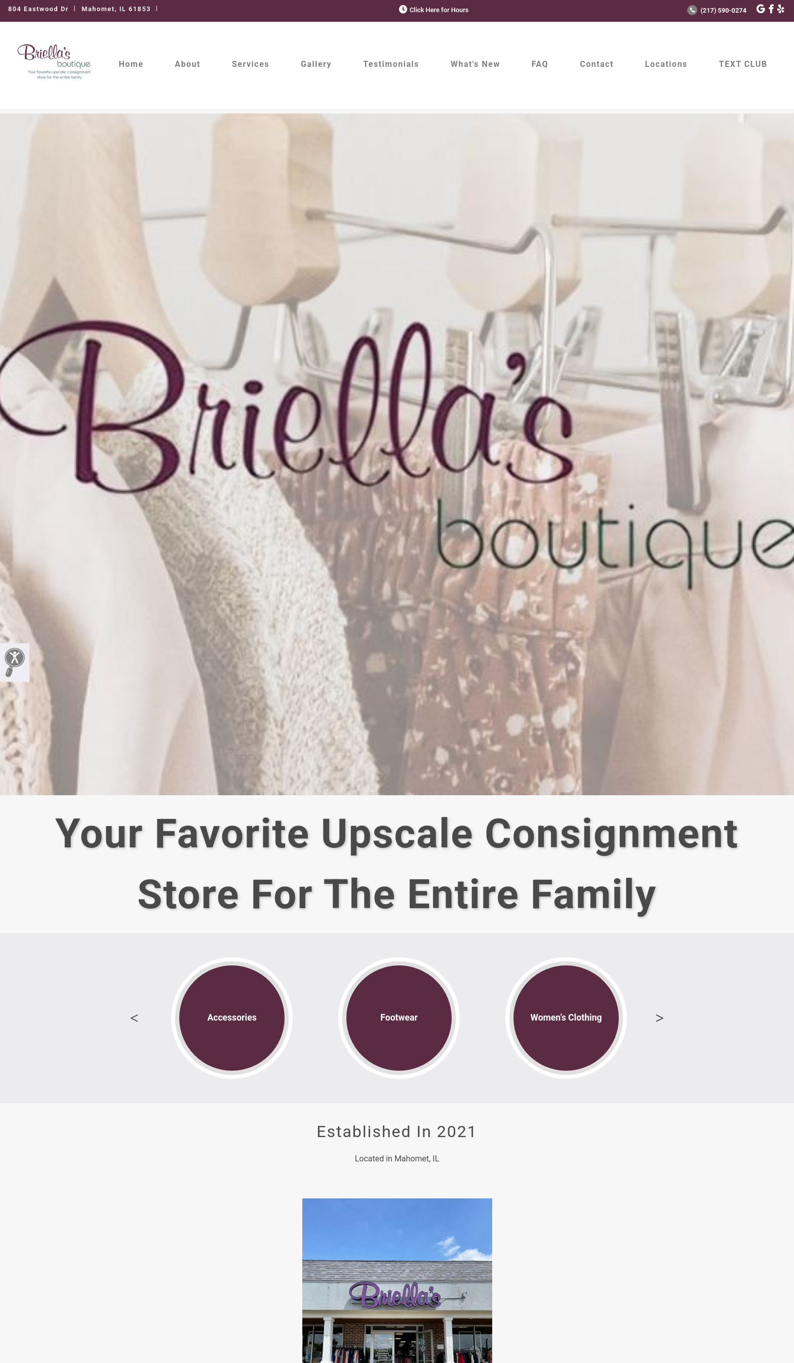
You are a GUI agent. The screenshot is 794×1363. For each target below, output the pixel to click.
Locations (666, 64)
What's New (475, 64)
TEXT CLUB (743, 64)
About (188, 64)
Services (250, 64)
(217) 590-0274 (716, 10)
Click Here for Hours (432, 10)
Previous (134, 1018)
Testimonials (391, 64)
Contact (597, 64)
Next (659, 1018)
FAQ (540, 64)
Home (131, 64)
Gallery (316, 64)
